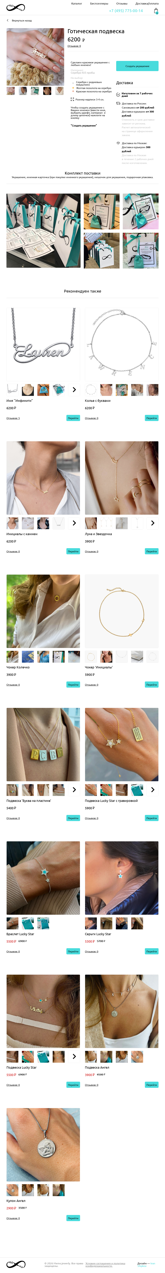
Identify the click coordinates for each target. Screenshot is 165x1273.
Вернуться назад (19, 20)
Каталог (76, 3)
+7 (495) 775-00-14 (126, 11)
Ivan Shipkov (146, 1264)
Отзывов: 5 (13, 418)
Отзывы (121, 3)
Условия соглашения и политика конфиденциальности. (105, 1264)
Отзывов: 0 (74, 45)
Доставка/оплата (147, 3)
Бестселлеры (99, 3)
